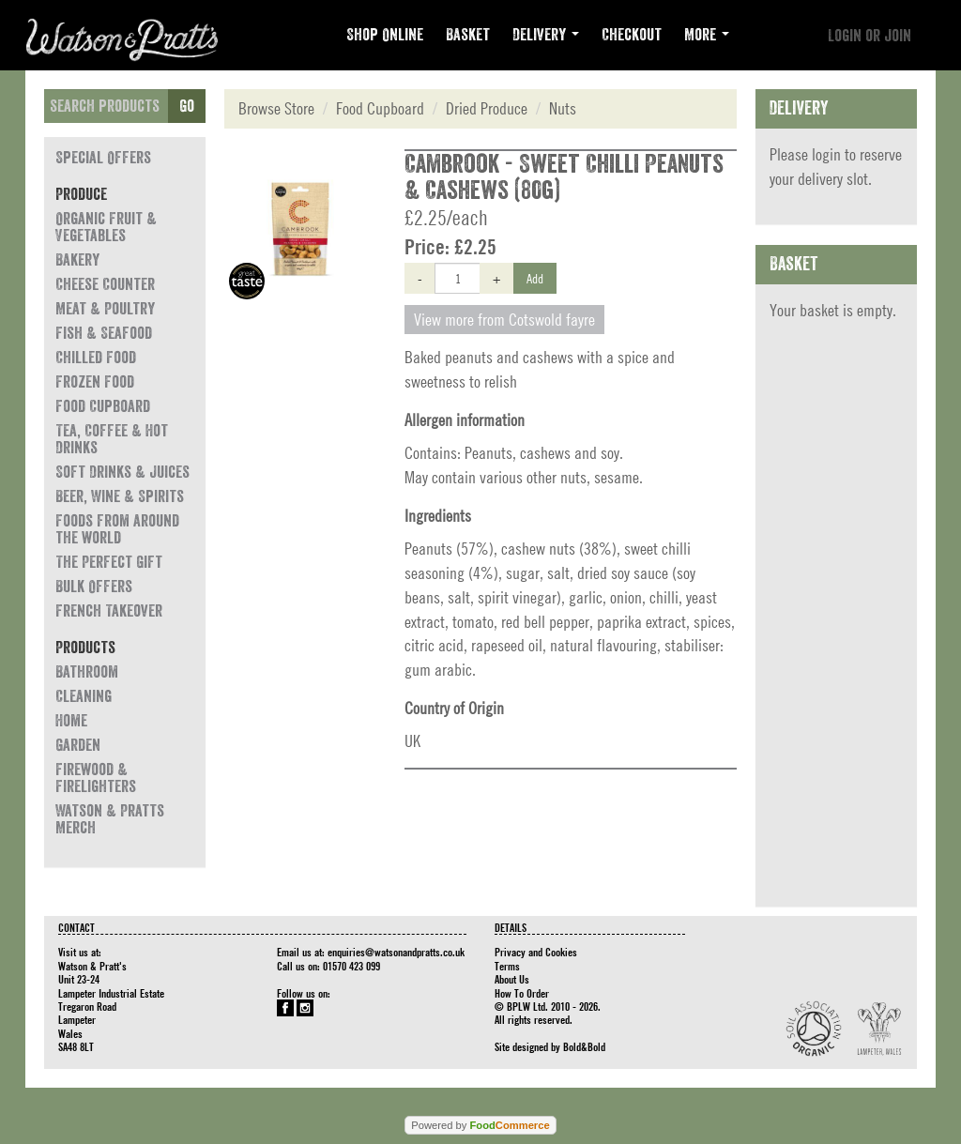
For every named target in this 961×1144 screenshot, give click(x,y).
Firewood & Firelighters (95, 778)
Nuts (562, 108)
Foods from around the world (117, 529)
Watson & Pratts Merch (109, 819)
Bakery (77, 260)
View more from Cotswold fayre (504, 319)
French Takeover (108, 611)
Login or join (869, 35)
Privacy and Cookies (536, 951)
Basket (468, 34)
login (826, 154)
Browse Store (276, 108)
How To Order (522, 992)
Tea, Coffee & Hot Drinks (111, 439)
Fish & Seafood (103, 333)
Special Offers (103, 157)
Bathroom (86, 672)
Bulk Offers (93, 586)
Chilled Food (95, 357)
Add (535, 277)
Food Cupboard (102, 406)
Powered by (480, 1125)
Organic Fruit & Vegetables (106, 227)
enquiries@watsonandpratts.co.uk (396, 951)
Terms (507, 965)
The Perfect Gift (108, 562)
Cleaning (83, 696)
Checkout (632, 34)
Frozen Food (94, 382)
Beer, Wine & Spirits (119, 496)
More (706, 34)
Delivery (545, 34)
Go (186, 106)
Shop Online (384, 34)
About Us (512, 978)
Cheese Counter (105, 284)
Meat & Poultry (105, 308)
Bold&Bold (584, 1046)
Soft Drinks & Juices (122, 472)
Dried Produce (486, 108)
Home (71, 720)
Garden (77, 745)
